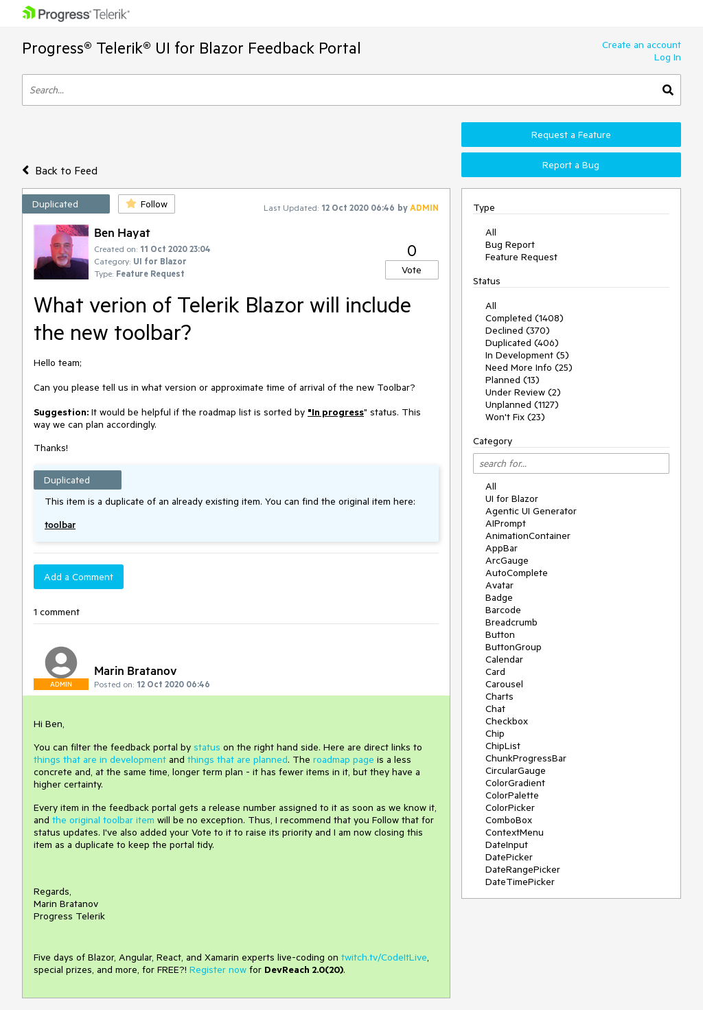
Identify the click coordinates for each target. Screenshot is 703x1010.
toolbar (60, 524)
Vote (412, 270)
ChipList (502, 745)
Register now (217, 969)
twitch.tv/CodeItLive (384, 957)
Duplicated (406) (522, 342)
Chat (495, 708)
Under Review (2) (523, 392)
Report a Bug (570, 165)
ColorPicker (510, 807)
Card (495, 671)
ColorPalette (512, 795)
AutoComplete (516, 572)
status (207, 747)
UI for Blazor (511, 498)
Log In (667, 57)
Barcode (503, 610)
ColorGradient (515, 783)
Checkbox (506, 721)
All (490, 232)
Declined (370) (517, 330)
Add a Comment (78, 577)
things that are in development (100, 759)
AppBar (501, 548)
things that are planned (237, 759)
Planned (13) (512, 380)
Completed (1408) (524, 318)
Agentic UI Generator (531, 511)
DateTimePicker (520, 881)
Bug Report (510, 244)
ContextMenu (514, 832)
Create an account (641, 44)
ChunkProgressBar (525, 758)
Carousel (504, 684)
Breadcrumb (511, 622)
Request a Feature (571, 134)
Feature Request (521, 257)
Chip (495, 733)
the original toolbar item (103, 820)
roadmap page (343, 759)
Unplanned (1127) (522, 404)
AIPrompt (505, 523)
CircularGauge (515, 770)
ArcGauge (507, 560)
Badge (499, 597)
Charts (499, 696)
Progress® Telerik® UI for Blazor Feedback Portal (191, 48)
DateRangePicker (522, 869)
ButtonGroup (513, 647)
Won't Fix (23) (515, 417)
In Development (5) (527, 355)
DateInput (506, 844)
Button (500, 634)
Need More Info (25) (529, 367)
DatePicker (509, 857)
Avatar (499, 585)
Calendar (504, 659)
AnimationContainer (528, 535)
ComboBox (508, 820)
